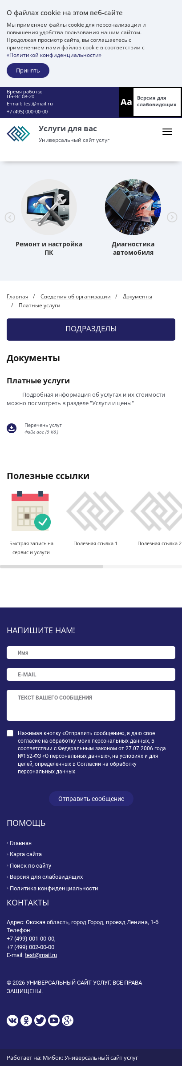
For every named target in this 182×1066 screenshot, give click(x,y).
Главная (17, 296)
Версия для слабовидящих (156, 101)
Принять (28, 70)
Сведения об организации (75, 296)
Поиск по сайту (30, 865)
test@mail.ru (38, 103)
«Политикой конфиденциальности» (54, 55)
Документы (137, 296)
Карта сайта (26, 854)
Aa (126, 102)
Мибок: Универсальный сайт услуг (90, 1058)
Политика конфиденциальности (54, 888)
